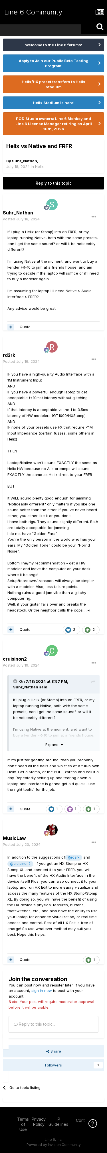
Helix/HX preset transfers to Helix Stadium (53, 84)
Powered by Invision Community (54, 1145)
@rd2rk (73, 857)
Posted (21, 219)
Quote (25, 326)
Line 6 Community (33, 12)
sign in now (41, 990)
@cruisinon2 (20, 864)
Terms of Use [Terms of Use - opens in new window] (23, 1124)
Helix (39, 166)
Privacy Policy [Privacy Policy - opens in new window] (39, 1122)
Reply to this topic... (34, 1024)
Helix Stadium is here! (53, 102)
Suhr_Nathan (24, 161)
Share (53, 1051)
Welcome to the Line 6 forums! (53, 45)
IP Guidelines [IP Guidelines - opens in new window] (58, 1122)
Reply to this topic (54, 183)
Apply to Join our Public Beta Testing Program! (53, 63)
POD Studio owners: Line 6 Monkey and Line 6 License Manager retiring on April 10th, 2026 (53, 123)
